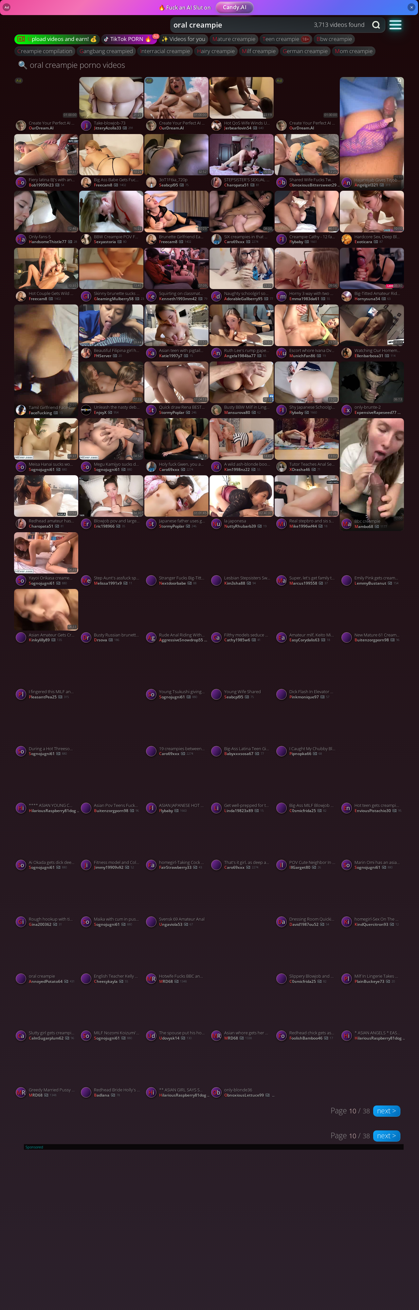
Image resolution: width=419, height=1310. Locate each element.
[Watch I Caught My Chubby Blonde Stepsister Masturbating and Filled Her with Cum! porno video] (307, 731)
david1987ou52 (309, 924)
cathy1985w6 (242, 640)
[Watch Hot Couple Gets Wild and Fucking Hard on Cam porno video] (46, 276)
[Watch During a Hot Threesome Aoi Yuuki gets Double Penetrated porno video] (46, 731)
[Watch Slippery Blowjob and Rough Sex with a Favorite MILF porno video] (307, 958)
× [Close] (411, 7)
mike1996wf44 (308, 526)
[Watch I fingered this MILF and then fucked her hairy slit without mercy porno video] (46, 674)
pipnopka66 (305, 754)
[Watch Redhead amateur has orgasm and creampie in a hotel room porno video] (46, 503)
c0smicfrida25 (307, 811)
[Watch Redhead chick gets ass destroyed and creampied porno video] (307, 1015)
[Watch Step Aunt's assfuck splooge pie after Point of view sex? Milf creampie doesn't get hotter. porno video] (111, 560)
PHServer (108, 356)
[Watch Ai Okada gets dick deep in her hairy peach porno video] (46, 844)
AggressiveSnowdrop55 (185, 640)
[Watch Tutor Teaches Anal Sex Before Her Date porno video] (307, 446)
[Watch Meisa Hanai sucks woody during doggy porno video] (46, 446)
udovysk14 (175, 1038)
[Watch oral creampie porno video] (46, 958)
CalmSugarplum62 (51, 1038)
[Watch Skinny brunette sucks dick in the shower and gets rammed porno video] (111, 276)
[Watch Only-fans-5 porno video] (46, 219)
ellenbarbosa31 (375, 356)
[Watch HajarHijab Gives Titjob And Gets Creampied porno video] (372, 133)
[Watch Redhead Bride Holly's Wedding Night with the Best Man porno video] (111, 1072)
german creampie (305, 51)
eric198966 (109, 526)
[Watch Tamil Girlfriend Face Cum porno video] (46, 360)
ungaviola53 (176, 924)
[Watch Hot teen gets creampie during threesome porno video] (372, 788)
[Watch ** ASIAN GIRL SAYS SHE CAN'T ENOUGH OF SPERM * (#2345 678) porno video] (177, 1072)
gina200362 (45, 924)
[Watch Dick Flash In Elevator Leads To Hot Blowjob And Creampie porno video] (307, 674)
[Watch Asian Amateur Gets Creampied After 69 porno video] (46, 617)
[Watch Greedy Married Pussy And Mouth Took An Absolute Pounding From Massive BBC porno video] (46, 1072)
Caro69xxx (241, 242)
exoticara (369, 242)
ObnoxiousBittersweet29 (315, 185)
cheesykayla (111, 981)
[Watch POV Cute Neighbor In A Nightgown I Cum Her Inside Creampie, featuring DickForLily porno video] (307, 844)
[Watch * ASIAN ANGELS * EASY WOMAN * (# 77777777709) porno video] (372, 1015)
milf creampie (259, 51)
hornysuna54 (373, 299)
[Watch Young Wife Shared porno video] (242, 674)
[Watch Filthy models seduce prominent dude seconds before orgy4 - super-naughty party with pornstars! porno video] (242, 617)
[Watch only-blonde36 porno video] (242, 1072)
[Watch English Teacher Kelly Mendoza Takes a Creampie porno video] (111, 958)
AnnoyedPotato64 (52, 981)
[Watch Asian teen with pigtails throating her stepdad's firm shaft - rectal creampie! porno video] (177, 333)
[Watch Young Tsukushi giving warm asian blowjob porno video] (177, 674)
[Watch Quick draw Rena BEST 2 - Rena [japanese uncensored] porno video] (177, 390)
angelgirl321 (372, 185)
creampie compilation (44, 51)
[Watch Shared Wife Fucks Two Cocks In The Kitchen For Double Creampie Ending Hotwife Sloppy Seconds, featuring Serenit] (307, 162)
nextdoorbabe (177, 583)
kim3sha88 (240, 583)
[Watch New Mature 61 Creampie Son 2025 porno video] (372, 617)
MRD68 (173, 981)
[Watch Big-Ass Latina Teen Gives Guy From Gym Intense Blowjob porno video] (242, 731)
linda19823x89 (244, 811)
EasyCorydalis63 (309, 640)
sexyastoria (110, 242)
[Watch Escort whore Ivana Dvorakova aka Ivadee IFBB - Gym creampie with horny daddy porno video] (307, 333)
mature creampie (233, 39)
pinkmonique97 (309, 697)
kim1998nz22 (242, 469)
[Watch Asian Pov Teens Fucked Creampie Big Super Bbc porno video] (111, 788)
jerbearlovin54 (244, 128)
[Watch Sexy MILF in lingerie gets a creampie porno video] (111, 702)
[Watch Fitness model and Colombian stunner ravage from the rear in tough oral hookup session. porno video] (111, 844)
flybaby (303, 242)
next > (386, 1110)
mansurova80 (242, 412)
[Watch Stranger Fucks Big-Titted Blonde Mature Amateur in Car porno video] (177, 560)
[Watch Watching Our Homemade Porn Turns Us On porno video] (372, 333)
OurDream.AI (41, 128)
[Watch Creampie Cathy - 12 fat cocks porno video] (307, 219)
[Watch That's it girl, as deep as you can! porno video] (242, 844)
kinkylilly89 (45, 640)
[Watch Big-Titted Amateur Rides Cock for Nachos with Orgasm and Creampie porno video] (372, 276)
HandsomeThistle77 (53, 242)
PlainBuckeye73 (375, 981)
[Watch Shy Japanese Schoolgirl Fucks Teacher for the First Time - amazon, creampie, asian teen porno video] (307, 390)
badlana (107, 1095)
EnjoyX (106, 412)
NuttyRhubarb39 (245, 526)
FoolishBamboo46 (311, 1038)
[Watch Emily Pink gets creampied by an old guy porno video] (372, 560)
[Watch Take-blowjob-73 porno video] (111, 105)
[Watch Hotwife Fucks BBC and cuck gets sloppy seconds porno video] (177, 958)
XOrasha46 (304, 469)
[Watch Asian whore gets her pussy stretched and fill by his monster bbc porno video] (242, 1015)
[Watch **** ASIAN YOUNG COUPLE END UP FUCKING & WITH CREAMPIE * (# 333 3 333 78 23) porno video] (46, 788)
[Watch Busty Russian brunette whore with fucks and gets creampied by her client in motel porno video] (111, 617)
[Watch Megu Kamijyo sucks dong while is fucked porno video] (111, 446)
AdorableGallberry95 (248, 299)
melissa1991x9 (113, 583)
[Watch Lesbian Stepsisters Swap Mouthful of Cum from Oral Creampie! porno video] (242, 560)
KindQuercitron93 (377, 924)
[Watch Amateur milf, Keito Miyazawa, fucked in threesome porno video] (307, 617)
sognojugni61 (48, 469)
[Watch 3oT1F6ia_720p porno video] (177, 162)
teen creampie (282, 39)
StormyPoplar (177, 412)
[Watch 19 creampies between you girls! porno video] (177, 731)
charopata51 (241, 185)
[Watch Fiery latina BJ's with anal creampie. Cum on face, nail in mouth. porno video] (46, 162)
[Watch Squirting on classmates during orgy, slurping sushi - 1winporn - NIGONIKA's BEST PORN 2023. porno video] (177, 276)
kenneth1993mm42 (183, 299)
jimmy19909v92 (114, 867)
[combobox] (269, 25)
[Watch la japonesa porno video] (242, 503)
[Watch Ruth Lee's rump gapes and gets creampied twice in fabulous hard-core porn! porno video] (242, 333)
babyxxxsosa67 (244, 754)
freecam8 (110, 185)
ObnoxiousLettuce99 (250, 1095)
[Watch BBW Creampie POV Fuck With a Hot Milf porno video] (111, 219)
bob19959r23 (46, 185)
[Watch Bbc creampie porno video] (372, 474)
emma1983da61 (309, 299)
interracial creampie (165, 51)
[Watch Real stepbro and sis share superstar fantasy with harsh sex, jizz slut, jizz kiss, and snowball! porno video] (307, 503)
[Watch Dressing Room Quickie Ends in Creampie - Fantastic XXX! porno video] (307, 901)
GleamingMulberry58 (119, 299)
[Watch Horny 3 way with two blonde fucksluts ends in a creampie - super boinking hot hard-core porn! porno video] (307, 276)
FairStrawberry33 (180, 867)
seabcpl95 (174, 185)
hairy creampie (216, 51)
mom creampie (354, 51)
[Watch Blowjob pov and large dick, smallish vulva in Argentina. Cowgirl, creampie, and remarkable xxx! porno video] (111, 503)
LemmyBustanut (376, 583)
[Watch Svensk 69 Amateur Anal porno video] (177, 901)
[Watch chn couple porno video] (242, 929)
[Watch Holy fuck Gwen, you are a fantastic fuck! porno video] (177, 446)
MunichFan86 (307, 356)
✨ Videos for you (183, 39)
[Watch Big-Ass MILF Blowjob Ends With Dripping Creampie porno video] (307, 788)
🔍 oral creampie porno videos (71, 64)
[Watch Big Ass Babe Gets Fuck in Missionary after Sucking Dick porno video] (111, 162)
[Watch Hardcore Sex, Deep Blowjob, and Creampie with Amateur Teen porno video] (372, 219)
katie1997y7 (176, 356)
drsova (106, 640)
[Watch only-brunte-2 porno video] (372, 390)
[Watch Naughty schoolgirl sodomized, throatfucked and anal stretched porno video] (242, 276)
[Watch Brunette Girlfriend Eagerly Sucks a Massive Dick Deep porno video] (177, 219)
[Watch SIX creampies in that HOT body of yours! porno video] (242, 219)
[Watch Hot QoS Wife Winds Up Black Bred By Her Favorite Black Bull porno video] (242, 105)
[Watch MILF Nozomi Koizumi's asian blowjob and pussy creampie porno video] (111, 1015)
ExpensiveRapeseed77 (381, 412)
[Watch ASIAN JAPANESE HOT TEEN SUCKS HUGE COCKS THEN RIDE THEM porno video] (177, 788)
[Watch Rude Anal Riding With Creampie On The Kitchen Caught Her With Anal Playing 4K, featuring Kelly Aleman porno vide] (177, 617)
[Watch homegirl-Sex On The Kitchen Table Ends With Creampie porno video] (372, 901)
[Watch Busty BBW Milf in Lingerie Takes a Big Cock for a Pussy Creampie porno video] (242, 390)
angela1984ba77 (245, 356)
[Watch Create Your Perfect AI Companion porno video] (46, 105)
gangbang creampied (106, 51)
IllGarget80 (305, 867)
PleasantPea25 (49, 697)
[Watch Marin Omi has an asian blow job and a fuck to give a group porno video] (372, 844)
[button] (395, 24)
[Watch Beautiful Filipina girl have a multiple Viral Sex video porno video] (111, 333)
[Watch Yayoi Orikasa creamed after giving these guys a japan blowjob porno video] (46, 560)
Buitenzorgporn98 (377, 640)
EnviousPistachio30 (378, 811)
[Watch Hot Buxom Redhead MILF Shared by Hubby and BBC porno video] (372, 702)
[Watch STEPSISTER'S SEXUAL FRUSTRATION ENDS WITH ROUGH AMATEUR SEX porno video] (242, 162)
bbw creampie (334, 39)
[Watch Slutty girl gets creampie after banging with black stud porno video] (46, 1015)
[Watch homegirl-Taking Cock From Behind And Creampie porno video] (177, 844)
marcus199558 (308, 583)
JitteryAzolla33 (113, 128)
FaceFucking (46, 413)
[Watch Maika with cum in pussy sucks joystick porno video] (111, 901)
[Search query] (264, 25)
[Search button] (376, 25)
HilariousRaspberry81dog (55, 811)
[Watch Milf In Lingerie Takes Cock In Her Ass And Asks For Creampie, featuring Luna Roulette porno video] (372, 958)
